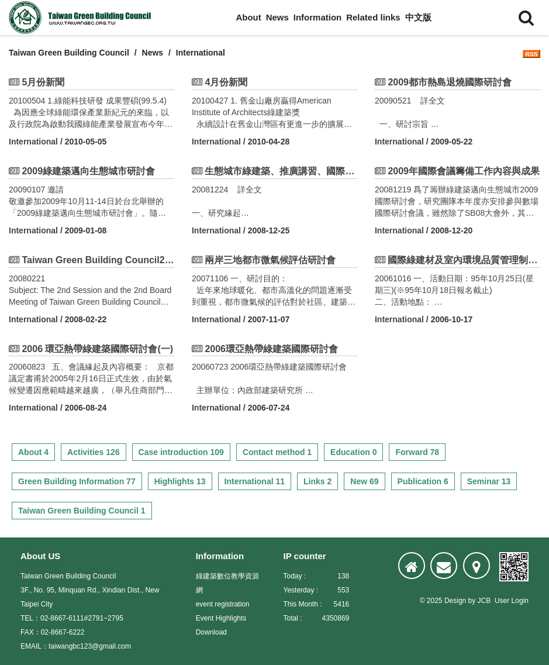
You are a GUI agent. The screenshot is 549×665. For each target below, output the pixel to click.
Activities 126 (93, 452)
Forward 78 (417, 452)
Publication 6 (423, 481)
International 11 (255, 481)
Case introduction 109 (181, 452)
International (33, 141)
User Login (512, 601)
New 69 (364, 481)
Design (455, 601)
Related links (373, 17)
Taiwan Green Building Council (69, 52)
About (248, 17)
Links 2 (317, 481)
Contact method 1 (277, 452)
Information (318, 17)
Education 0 (353, 452)
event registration (223, 604)
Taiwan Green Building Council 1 (82, 510)
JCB (484, 601)
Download (211, 632)
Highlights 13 (180, 481)
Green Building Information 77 (77, 481)
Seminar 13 (489, 481)
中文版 (418, 17)
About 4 (33, 452)
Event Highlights (221, 618)
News (277, 17)
